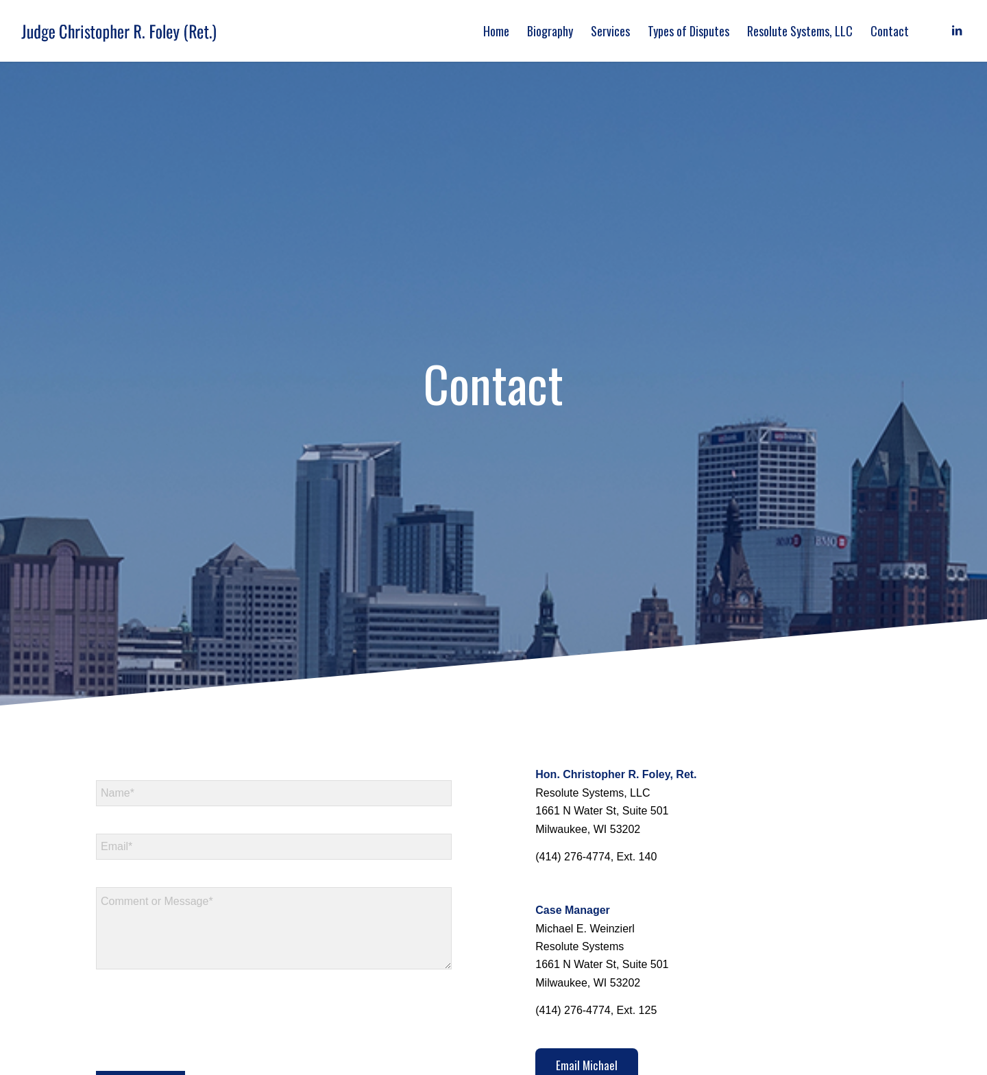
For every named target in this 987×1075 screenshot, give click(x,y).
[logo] (118, 31)
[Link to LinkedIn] (957, 30)
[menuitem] (496, 31)
